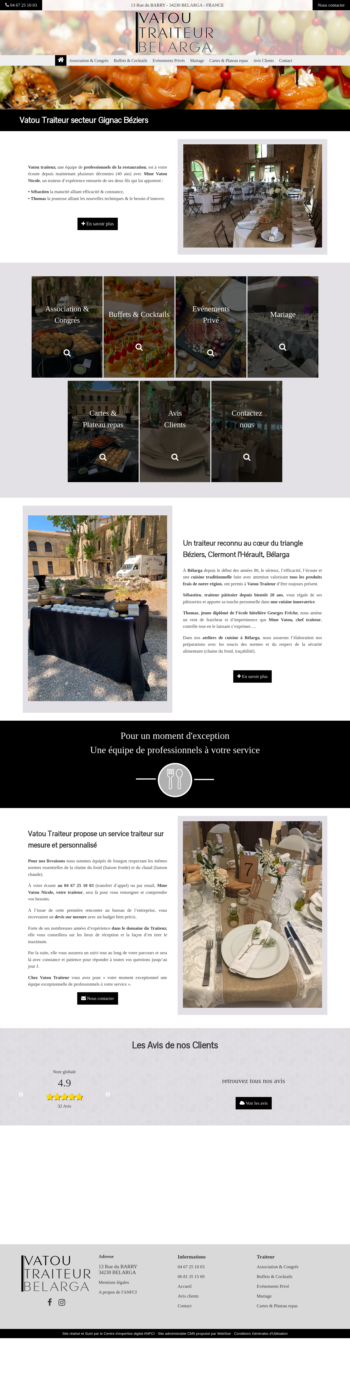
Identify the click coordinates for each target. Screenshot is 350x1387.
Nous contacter (331, 5)
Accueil (185, 1286)
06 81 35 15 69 (191, 1276)
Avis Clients (263, 60)
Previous (20, 1094)
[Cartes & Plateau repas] (103, 431)
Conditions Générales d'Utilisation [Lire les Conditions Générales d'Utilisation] (261, 1334)
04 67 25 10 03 (21, 5)
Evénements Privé (273, 1286)
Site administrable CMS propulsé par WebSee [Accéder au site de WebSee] (194, 1334)
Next (107, 1094)
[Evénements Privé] (211, 327)
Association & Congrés (88, 60)
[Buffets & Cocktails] (139, 327)
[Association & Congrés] (67, 327)
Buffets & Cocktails (130, 60)
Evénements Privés (169, 60)
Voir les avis (254, 1103)
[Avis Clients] (175, 431)
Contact (285, 60)
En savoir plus (252, 676)
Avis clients (188, 1296)
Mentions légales (114, 1282)
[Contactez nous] (246, 431)
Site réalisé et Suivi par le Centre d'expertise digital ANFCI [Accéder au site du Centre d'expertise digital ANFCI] (108, 1334)
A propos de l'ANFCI (118, 1292)
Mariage (197, 60)
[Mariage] (282, 327)
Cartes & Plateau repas (229, 60)
